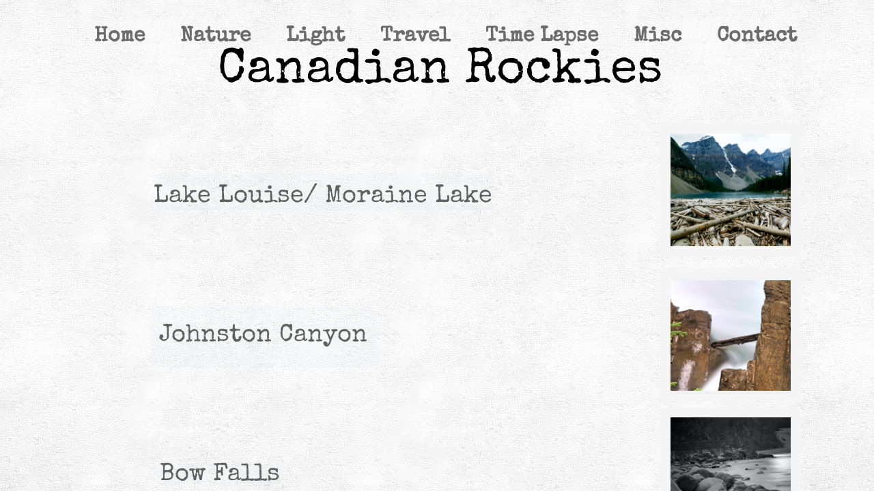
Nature (215, 37)
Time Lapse (541, 37)
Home (119, 37)
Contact (757, 37)
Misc (657, 37)
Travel (415, 37)
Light (315, 37)
